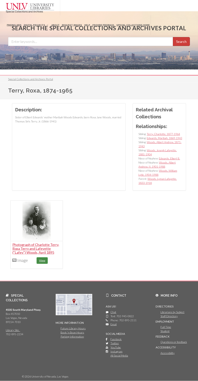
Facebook (116, 339)
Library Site (13, 330)
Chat (113, 312)
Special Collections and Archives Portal (30, 79)
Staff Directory (169, 316)
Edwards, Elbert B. (169, 158)
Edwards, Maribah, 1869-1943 (164, 138)
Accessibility (167, 353)
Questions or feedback (173, 342)
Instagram (116, 351)
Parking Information (72, 336)
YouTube (115, 347)
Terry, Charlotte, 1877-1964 (163, 134)
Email (113, 324)
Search (181, 41)
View (42, 260)
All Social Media (119, 355)
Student (165, 331)
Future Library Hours (73, 328)
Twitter (114, 343)
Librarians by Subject (172, 312)
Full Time (165, 327)
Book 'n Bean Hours (72, 332)
